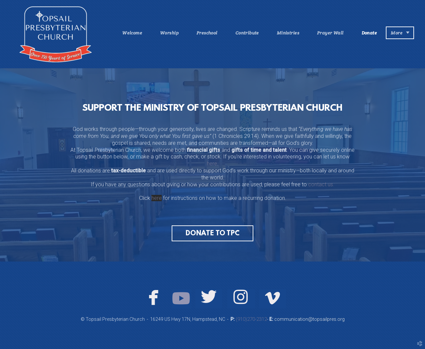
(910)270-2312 (251, 319)
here (212, 163)
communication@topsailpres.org (309, 319)
